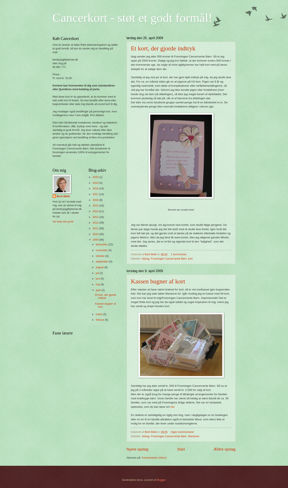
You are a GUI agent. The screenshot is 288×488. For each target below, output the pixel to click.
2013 (96, 217)
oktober (100, 255)
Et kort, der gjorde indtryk (163, 48)
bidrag (145, 258)
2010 (96, 234)
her (173, 406)
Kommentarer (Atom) (154, 457)
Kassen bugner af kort (158, 281)
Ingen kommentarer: (183, 431)
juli (98, 273)
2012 (96, 222)
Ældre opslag (224, 449)
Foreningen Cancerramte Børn (169, 258)
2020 (96, 177)
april (99, 290)
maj (98, 284)
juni (98, 278)
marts (99, 314)
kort (190, 258)
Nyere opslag (137, 449)
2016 (96, 199)
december (102, 244)
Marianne (193, 436)
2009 (96, 239)
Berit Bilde (63, 196)
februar (100, 319)
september (102, 261)
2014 (96, 211)
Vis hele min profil (63, 221)
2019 (96, 182)
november (102, 250)
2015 (96, 205)
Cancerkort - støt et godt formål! (133, 17)
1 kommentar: (179, 254)
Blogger (161, 479)
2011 (96, 228)
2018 (96, 188)
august (100, 267)
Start (181, 449)
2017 (96, 194)
